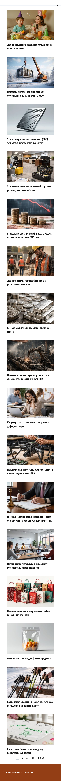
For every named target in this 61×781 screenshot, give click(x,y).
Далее (41, 757)
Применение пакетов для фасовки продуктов (29, 658)
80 (33, 757)
